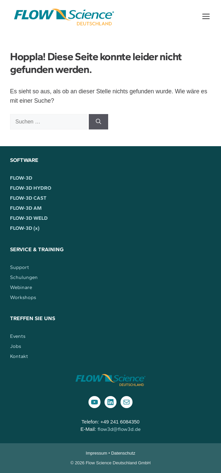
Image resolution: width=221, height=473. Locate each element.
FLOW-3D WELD (29, 218)
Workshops (23, 297)
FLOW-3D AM (26, 208)
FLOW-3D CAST (28, 198)
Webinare (21, 287)
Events (17, 336)
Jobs (15, 346)
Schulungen (24, 277)
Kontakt (19, 356)
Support (19, 267)
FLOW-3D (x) (24, 228)
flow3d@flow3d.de (119, 429)
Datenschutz (123, 453)
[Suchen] (98, 121)
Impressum (96, 453)
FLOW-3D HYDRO (30, 188)
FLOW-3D (21, 178)
